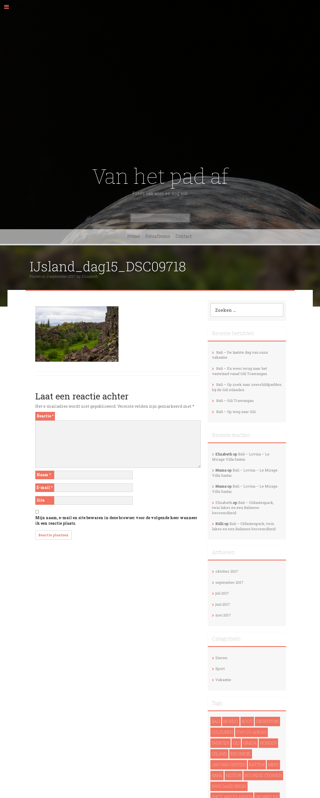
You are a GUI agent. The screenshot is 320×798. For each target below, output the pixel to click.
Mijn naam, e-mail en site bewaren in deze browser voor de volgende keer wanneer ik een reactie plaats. (116, 520)
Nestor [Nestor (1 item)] (233, 775)
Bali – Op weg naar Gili (236, 411)
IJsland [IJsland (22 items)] (219, 753)
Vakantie (223, 679)
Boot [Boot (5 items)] (247, 721)
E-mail (44, 487)
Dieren (221, 657)
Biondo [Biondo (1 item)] (230, 721)
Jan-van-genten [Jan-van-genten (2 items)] (229, 764)
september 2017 (229, 582)
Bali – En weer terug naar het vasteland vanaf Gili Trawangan (239, 371)
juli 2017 (222, 593)
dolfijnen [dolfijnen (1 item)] (222, 732)
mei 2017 (223, 615)
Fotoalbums (157, 236)
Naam (44, 474)
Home (133, 236)
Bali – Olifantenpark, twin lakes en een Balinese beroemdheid (243, 507)
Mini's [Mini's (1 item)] (273, 764)
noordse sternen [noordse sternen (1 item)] (263, 775)
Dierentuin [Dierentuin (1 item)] (267, 721)
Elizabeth (89, 276)
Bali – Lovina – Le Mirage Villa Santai (240, 457)
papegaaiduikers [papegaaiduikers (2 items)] (229, 786)
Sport (220, 668)
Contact (184, 236)
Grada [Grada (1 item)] (249, 743)
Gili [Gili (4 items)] (236, 743)
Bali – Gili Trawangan (235, 400)
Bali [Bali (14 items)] (216, 721)
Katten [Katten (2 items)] (256, 764)
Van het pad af (160, 176)
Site (40, 500)
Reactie (45, 416)
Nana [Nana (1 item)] (217, 775)
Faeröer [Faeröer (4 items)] (220, 743)
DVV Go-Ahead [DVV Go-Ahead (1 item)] (251, 732)
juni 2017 (222, 604)
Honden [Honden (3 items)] (268, 743)
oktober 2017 (226, 571)
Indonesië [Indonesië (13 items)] (241, 753)
